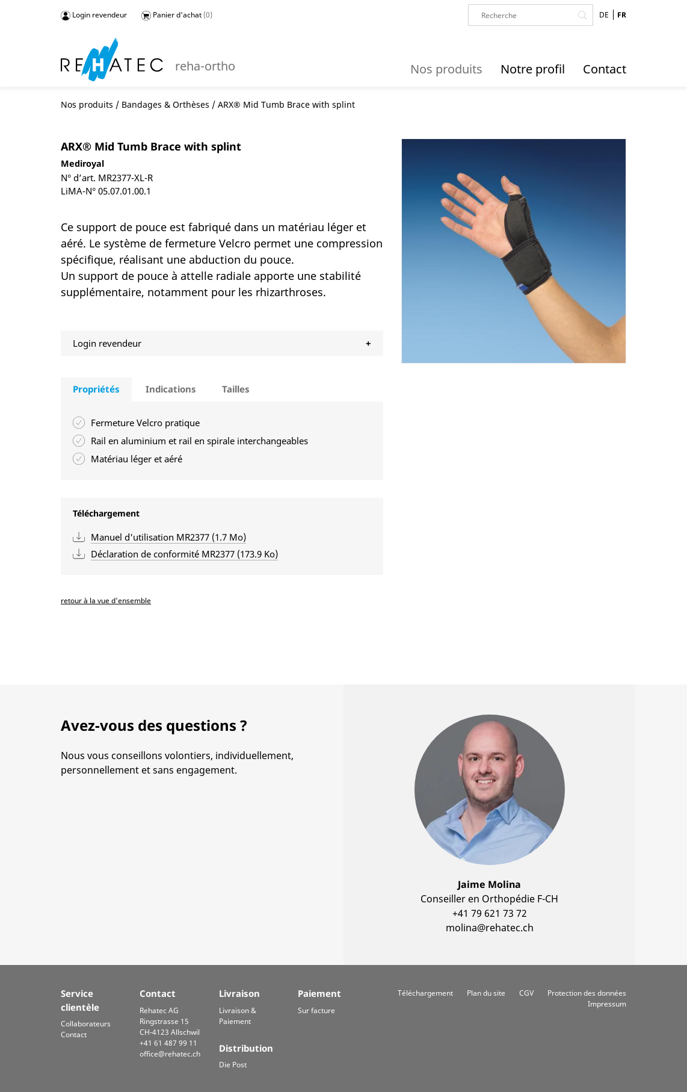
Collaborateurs (86, 1024)
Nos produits (87, 104)
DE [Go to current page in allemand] (604, 15)
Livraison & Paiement (237, 1015)
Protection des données (586, 993)
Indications (171, 389)
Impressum (607, 1004)
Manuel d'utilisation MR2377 (168, 537)
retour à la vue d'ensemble (106, 600)
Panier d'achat (176, 15)
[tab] (96, 389)
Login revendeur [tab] (107, 343)
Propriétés (96, 389)
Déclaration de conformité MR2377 (184, 554)
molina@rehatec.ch (490, 927)
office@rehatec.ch (170, 1054)
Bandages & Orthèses (165, 104)
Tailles (236, 389)
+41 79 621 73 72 (489, 913)
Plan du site (486, 993)
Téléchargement (425, 993)
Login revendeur (94, 15)
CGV (526, 993)
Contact (74, 1034)
